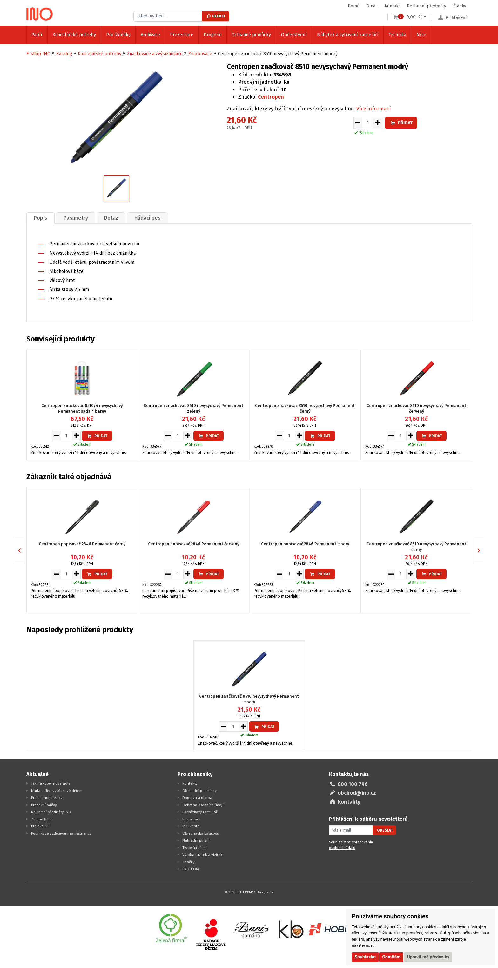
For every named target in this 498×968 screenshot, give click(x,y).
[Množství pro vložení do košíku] (368, 123)
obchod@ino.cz (357, 793)
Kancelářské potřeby (74, 34)
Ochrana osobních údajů (203, 805)
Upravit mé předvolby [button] (428, 956)
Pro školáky (118, 34)
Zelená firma (42, 819)
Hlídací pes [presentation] (147, 218)
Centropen (271, 97)
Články (459, 6)
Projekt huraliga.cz (47, 797)
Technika (397, 34)
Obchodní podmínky (199, 790)
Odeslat (385, 830)
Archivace (150, 34)
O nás (372, 6)
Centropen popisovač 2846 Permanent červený (193, 543)
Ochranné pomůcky (251, 34)
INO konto (190, 826)
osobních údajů (342, 847)
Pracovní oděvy (44, 805)
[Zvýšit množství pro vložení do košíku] (378, 123)
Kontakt (392, 6)
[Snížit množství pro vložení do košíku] (357, 123)
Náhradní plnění (196, 840)
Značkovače (200, 53)
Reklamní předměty (426, 6)
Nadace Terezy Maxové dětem (56, 790)
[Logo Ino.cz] (39, 14)
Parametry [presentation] (76, 218)
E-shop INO (38, 53)
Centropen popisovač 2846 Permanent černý (82, 543)
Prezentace (181, 34)
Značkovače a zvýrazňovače (155, 53)
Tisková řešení (194, 847)
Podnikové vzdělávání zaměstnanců (61, 833)
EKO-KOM (190, 869)
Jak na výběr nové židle (51, 783)
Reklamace (191, 819)
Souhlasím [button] (365, 956)
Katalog (64, 53)
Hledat (215, 16)
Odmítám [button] (391, 956)
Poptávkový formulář (200, 812)
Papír (37, 34)
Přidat (401, 123)
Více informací (373, 109)
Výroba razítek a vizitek (202, 854)
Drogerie (213, 34)
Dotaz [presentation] (111, 218)
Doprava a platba (197, 797)
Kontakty (190, 783)
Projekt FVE (40, 826)
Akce (421, 34)
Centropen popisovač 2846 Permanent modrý (305, 543)
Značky (188, 862)
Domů (354, 6)
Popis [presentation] (40, 218)
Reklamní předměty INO (51, 812)
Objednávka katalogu (200, 833)
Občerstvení (294, 34)
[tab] (40, 217)
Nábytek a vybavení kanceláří (348, 34)
